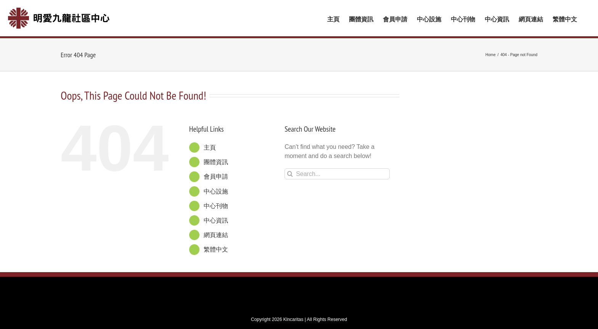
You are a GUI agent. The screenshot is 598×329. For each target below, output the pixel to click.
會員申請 (216, 174)
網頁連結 (216, 233)
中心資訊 (216, 218)
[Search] (290, 171)
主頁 (210, 145)
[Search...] (337, 171)
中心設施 (216, 189)
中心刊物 (216, 204)
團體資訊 (216, 160)
